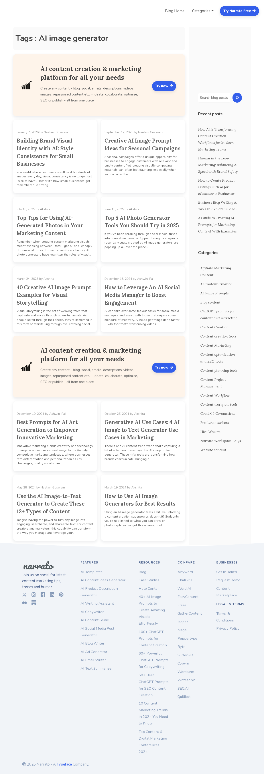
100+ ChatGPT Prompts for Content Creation (153, 638)
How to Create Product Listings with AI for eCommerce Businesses (217, 187)
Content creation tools (218, 336)
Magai (182, 630)
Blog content (210, 302)
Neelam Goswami (56, 132)
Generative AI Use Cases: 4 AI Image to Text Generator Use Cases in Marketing (141, 430)
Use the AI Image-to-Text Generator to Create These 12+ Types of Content (51, 504)
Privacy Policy (228, 628)
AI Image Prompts (214, 293)
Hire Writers (210, 431)
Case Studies (149, 580)
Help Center (149, 588)
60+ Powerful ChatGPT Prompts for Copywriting (154, 660)
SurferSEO (186, 655)
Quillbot (184, 696)
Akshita (45, 209)
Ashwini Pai (145, 279)
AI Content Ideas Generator (103, 580)
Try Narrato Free (239, 10)
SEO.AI (183, 688)
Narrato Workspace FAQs (220, 441)
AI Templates (91, 571)
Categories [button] (201, 11)
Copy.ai (183, 663)
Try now (164, 85)
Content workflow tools (219, 404)
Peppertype (187, 638)
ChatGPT (184, 580)
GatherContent (189, 613)
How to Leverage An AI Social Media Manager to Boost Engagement (142, 295)
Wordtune (185, 671)
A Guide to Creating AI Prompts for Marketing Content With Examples (217, 224)
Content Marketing (215, 345)
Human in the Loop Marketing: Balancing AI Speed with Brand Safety (218, 165)
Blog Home (175, 11)
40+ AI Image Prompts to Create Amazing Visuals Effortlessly (152, 610)
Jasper (182, 621)
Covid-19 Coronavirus (217, 413)
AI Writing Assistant (97, 603)
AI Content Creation (216, 284)
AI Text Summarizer (97, 668)
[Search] (237, 98)
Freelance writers (214, 422)
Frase (181, 605)
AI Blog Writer (92, 643)
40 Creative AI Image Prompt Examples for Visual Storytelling (54, 295)
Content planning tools (218, 370)
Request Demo (228, 580)
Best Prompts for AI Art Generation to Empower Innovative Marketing (47, 430)
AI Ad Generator (94, 651)
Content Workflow (215, 395)
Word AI (184, 588)
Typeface (64, 764)
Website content (213, 450)
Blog (142, 571)
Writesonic (186, 680)
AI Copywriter (92, 611)
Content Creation (214, 327)
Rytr (181, 646)
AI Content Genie (95, 620)
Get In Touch (226, 571)
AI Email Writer (93, 660)
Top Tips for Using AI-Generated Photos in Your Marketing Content (50, 225)
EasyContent (188, 596)
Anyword (185, 571)
